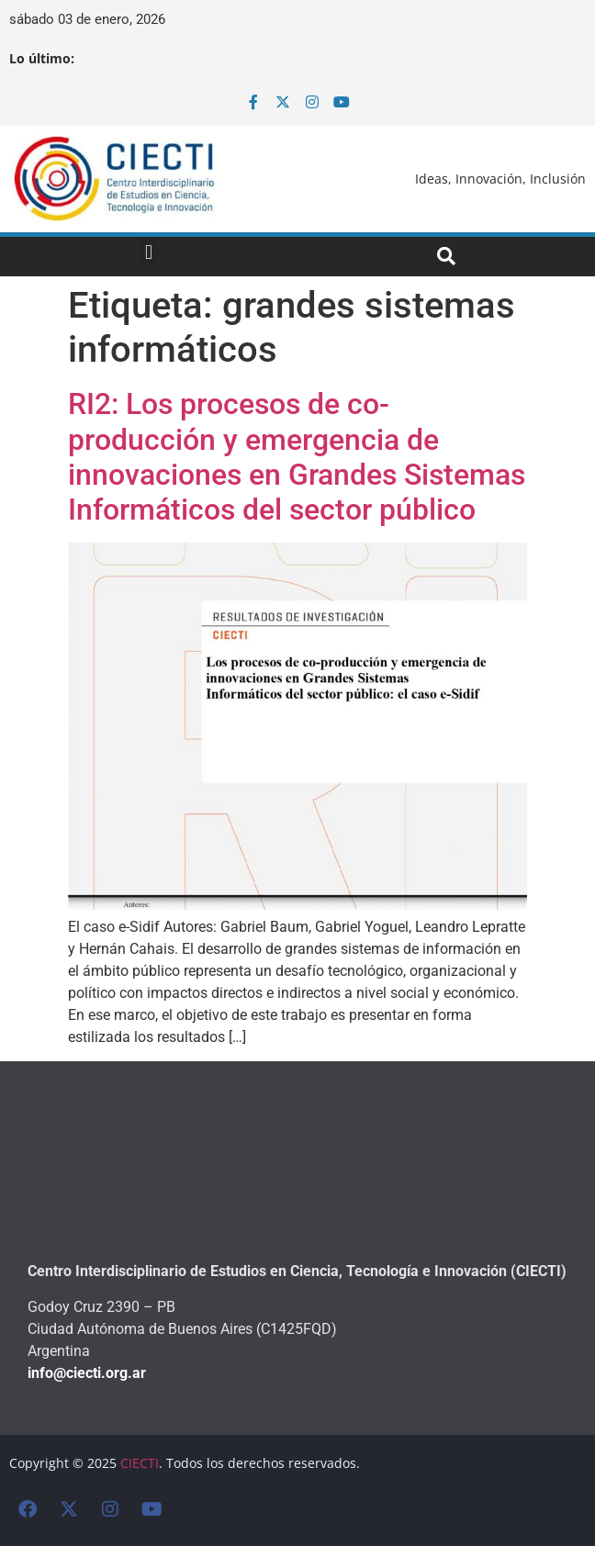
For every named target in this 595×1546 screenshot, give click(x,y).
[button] (148, 252)
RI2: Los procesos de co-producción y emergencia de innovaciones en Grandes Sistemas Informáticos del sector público (296, 456)
